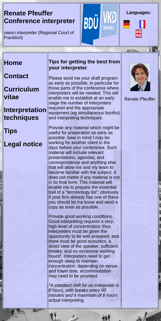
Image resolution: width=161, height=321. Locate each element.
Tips (10, 130)
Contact (16, 76)
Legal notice (23, 144)
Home (13, 62)
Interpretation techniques (25, 113)
